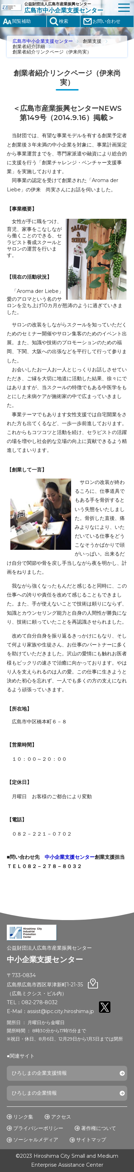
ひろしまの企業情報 (34, 1093)
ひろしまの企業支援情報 (39, 1073)
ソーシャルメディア (35, 1139)
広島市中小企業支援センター (43, 41)
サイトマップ (91, 1139)
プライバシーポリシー (38, 1128)
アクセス (61, 1117)
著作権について (98, 1128)
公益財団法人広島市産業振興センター (69, 8)
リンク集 (23, 1117)
